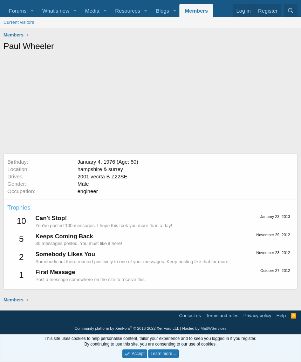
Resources (127, 11)
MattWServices (213, 328)
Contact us (190, 315)
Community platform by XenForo (127, 328)
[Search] (290, 10)
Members (196, 11)
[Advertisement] (150, 104)
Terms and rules (222, 315)
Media (92, 11)
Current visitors (19, 22)
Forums (18, 11)
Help (281, 315)
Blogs (162, 11)
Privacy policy (257, 315)
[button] (32, 10)
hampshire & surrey (100, 169)
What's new (55, 11)
